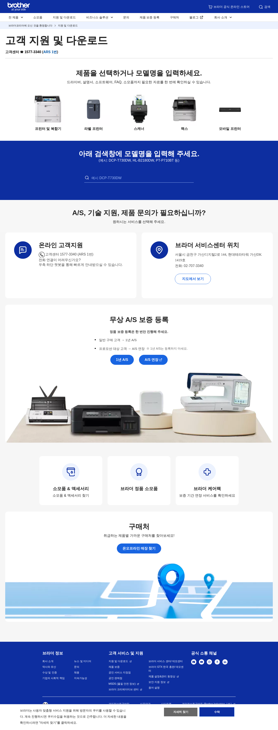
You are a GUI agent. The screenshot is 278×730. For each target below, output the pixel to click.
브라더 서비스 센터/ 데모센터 (166, 661)
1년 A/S (122, 360)
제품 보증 (114, 666)
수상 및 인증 (49, 672)
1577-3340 (33, 52)
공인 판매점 (115, 678)
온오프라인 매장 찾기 (139, 548)
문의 (126, 17)
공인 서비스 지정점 (120, 672)
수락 (217, 713)
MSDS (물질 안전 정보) (122, 683)
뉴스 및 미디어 (82, 661)
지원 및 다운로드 (64, 17)
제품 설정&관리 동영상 (162, 676)
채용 (76, 672)
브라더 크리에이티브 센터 (124, 689)
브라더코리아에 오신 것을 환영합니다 (30, 25)
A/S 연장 (151, 360)
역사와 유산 (49, 666)
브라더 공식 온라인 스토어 (229, 7)
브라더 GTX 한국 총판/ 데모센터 (166, 668)
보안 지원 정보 (157, 682)
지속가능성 (80, 678)
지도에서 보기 (193, 279)
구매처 (174, 17)
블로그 (194, 17)
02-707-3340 (194, 266)
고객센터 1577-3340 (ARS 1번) (69, 254)
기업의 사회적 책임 (53, 678)
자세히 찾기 (181, 713)
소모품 (37, 17)
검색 (264, 7)
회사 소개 (47, 661)
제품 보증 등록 (150, 17)
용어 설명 (154, 687)
